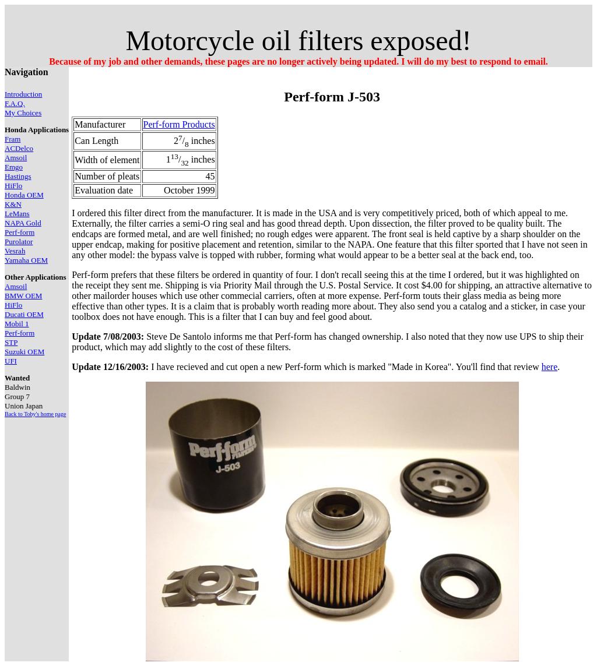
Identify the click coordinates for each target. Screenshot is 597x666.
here (550, 367)
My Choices (23, 112)
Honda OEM (24, 195)
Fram (12, 139)
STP (11, 342)
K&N (13, 204)
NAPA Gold (23, 223)
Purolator (19, 241)
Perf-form (19, 232)
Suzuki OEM (24, 351)
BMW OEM (23, 295)
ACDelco (19, 148)
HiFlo (13, 185)
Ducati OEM (24, 314)
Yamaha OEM (26, 260)
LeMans (17, 213)
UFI (11, 361)
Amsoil (16, 157)
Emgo (14, 167)
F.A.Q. (15, 103)
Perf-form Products (179, 124)
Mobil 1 (17, 323)
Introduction (23, 94)
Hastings (18, 176)
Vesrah (15, 250)
